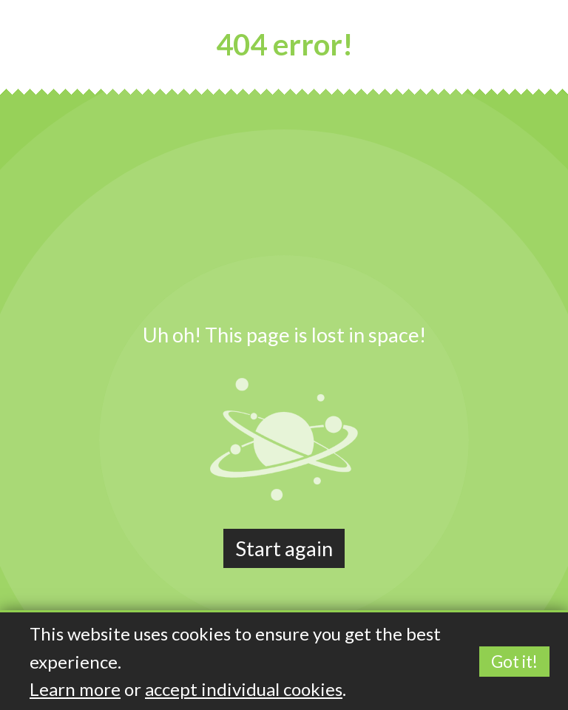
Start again (284, 548)
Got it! (514, 662)
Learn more (75, 689)
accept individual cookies (243, 689)
